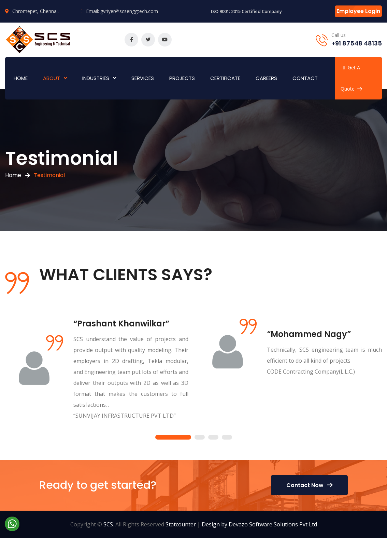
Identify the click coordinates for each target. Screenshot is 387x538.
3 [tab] (213, 438)
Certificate (225, 78)
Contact (305, 78)
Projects (182, 78)
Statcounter (181, 524)
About (51, 78)
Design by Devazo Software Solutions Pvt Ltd (259, 524)
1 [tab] (173, 438)
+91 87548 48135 (356, 43)
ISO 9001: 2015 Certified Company (246, 11)
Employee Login (358, 11)
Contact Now (309, 485)
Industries (95, 78)
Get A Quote (351, 78)
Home (21, 78)
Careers (266, 78)
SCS (108, 524)
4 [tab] (227, 438)
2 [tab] (199, 438)
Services (142, 78)
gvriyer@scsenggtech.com (129, 11)
